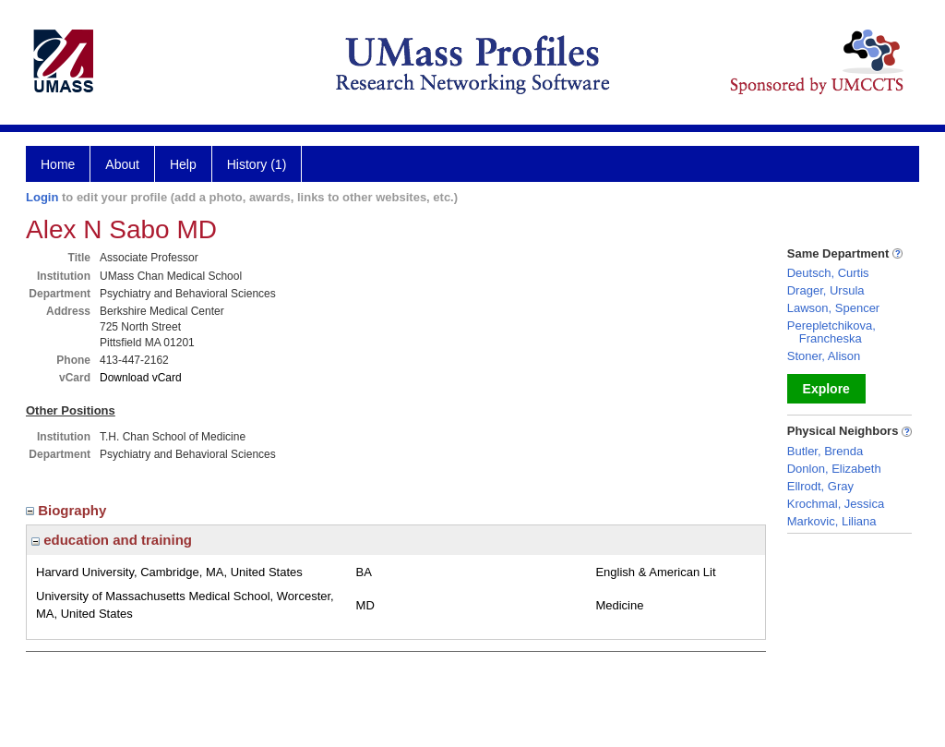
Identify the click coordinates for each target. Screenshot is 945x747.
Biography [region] (68, 510)
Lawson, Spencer (833, 308)
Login (42, 197)
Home (58, 164)
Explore (826, 388)
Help (183, 164)
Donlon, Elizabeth (834, 469)
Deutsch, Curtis (828, 273)
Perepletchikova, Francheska (831, 332)
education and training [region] (111, 540)
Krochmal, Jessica (835, 504)
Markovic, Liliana (832, 521)
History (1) (257, 164)
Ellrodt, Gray (820, 486)
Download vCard (141, 377)
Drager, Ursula (826, 290)
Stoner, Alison (824, 356)
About (122, 164)
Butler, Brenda (825, 451)
